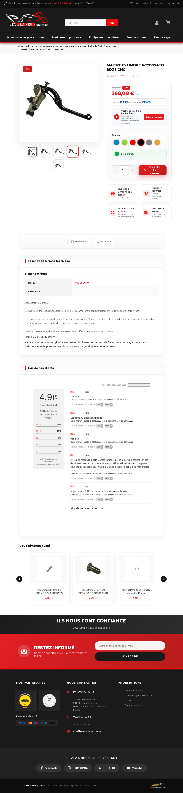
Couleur (116, 135)
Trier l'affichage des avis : (125, 385)
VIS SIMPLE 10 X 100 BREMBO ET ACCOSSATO (93, 591)
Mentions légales (132, 705)
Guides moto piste (133, 724)
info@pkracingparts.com (87, 731)
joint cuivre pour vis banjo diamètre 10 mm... (137, 591)
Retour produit (131, 709)
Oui (100, 404)
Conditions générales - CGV (138, 695)
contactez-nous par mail (166, 3)
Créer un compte (154, 117)
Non (108, 404)
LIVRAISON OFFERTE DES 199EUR (125, 192)
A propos (128, 714)
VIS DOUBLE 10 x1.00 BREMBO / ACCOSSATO (49, 591)
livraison (128, 700)
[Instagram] (78, 768)
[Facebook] (48, 768)
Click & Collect (131, 719)
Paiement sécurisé (133, 690)
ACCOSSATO (82, 283)
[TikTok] (106, 768)
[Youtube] (134, 768)
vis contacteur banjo (74, 346)
